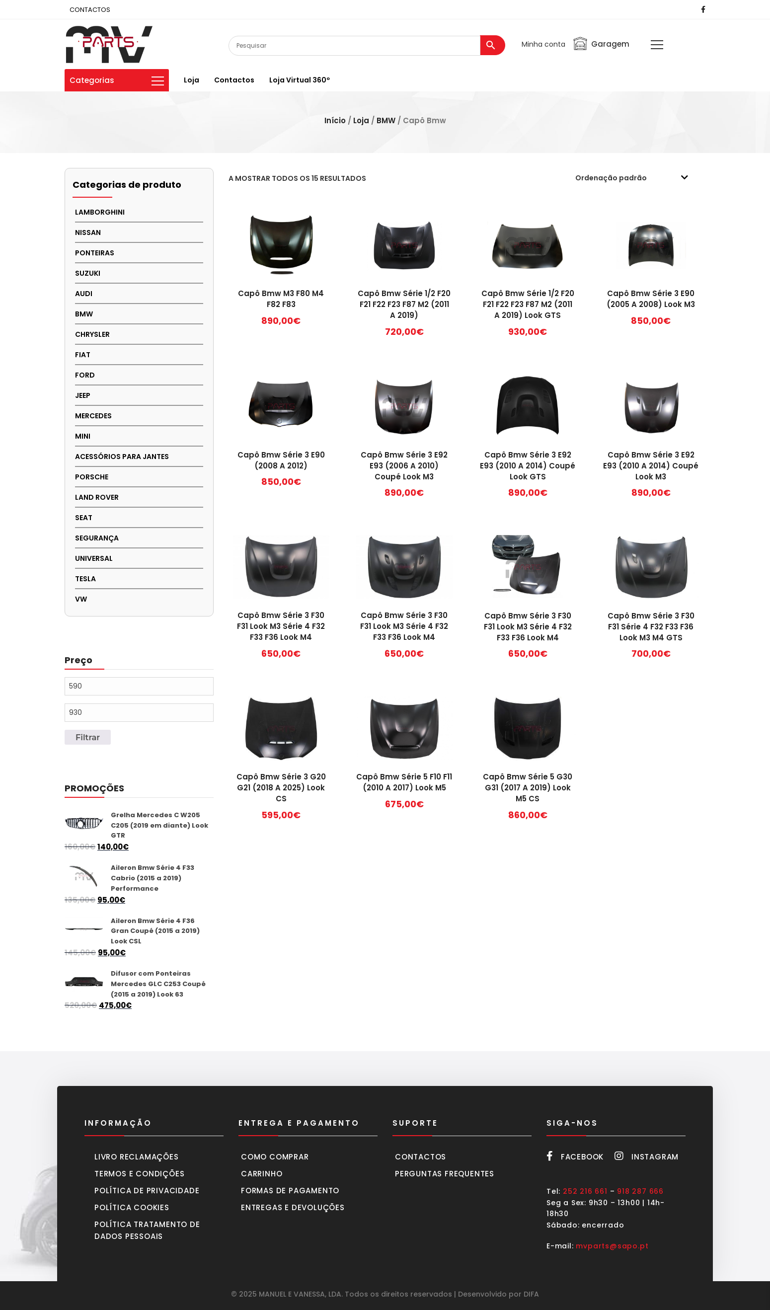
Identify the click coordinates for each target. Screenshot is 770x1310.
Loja (191, 80)
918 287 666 (640, 1191)
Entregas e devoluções (293, 1207)
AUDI (83, 294)
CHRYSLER (92, 334)
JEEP (82, 395)
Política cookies (131, 1207)
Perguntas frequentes (444, 1173)
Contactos (234, 80)
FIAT (82, 355)
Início (335, 120)
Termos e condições (139, 1173)
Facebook (575, 1156)
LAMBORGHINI (100, 212)
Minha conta (543, 44)
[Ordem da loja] (638, 178)
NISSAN (88, 232)
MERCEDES (93, 416)
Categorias (117, 80)
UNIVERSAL (94, 558)
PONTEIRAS (94, 253)
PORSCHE (91, 477)
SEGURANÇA (97, 538)
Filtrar (88, 737)
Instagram (647, 1156)
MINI (82, 436)
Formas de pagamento (290, 1190)
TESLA (85, 579)
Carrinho (261, 1173)
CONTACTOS (90, 9)
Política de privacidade (146, 1190)
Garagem (600, 44)
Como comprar (275, 1157)
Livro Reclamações (136, 1157)
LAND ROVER (97, 497)
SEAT (83, 518)
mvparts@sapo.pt (612, 1246)
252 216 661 (585, 1191)
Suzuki (87, 273)
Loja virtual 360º (299, 80)
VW (81, 599)
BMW (386, 120)
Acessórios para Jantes (122, 457)
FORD (85, 375)
